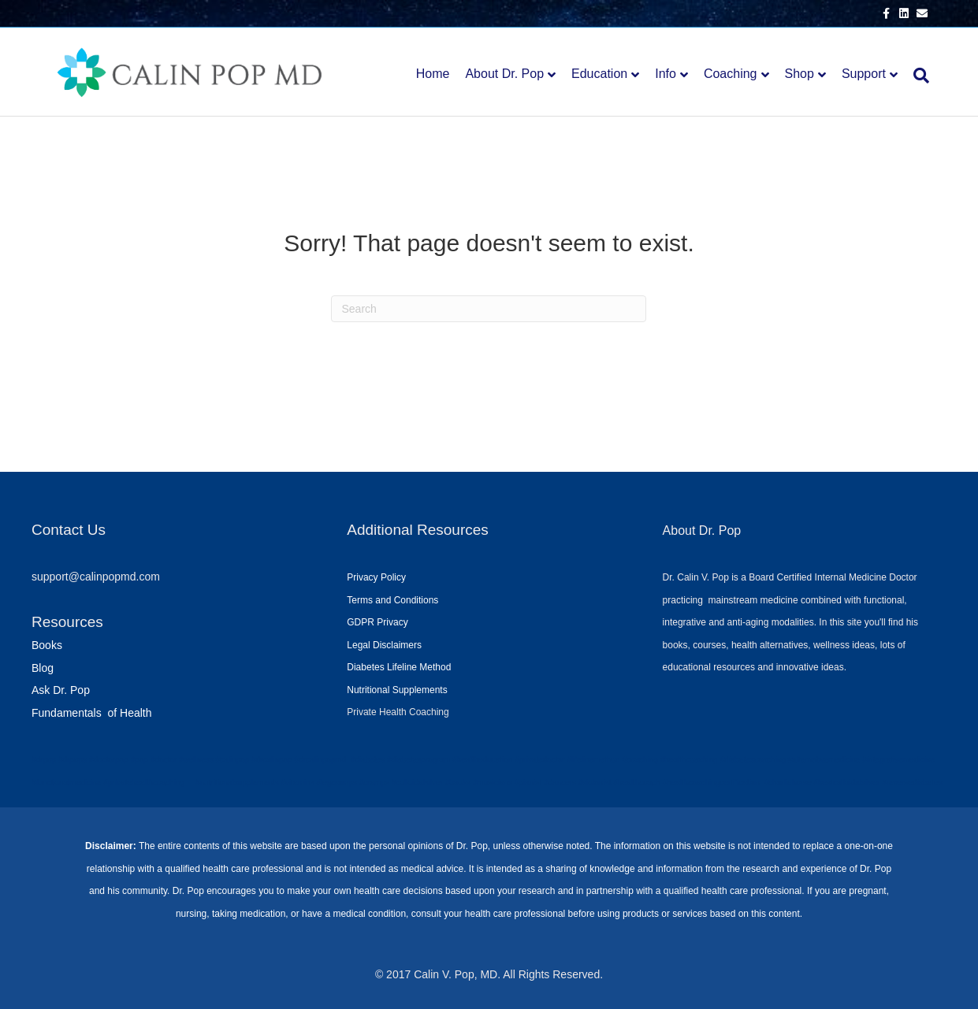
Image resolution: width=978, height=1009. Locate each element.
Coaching (730, 73)
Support (864, 73)
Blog (43, 668)
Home (433, 73)
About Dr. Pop (504, 73)
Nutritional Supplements (397, 690)
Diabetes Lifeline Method (399, 667)
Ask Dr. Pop (61, 690)
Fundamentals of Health (92, 713)
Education (599, 73)
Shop (799, 73)
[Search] (917, 75)
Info (665, 73)
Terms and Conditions (392, 600)
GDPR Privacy (377, 622)
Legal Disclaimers (384, 645)
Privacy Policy (376, 577)
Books (47, 645)
